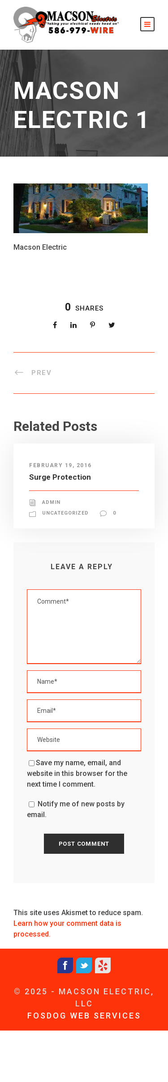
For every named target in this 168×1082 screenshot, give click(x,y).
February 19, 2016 (60, 465)
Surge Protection (60, 477)
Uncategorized (65, 513)
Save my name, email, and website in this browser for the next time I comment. (77, 773)
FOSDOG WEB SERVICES (84, 1015)
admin (51, 502)
